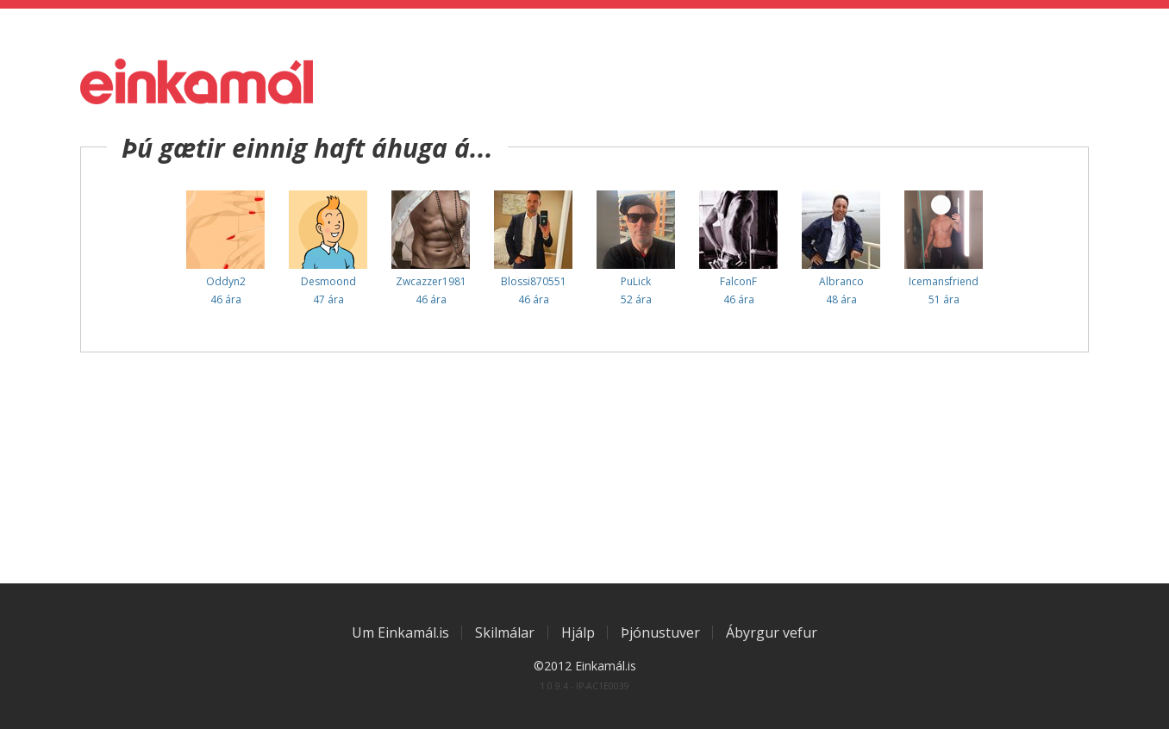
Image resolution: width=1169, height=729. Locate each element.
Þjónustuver (660, 632)
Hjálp (578, 632)
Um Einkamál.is (400, 632)
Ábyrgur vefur (771, 632)
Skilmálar (504, 632)
